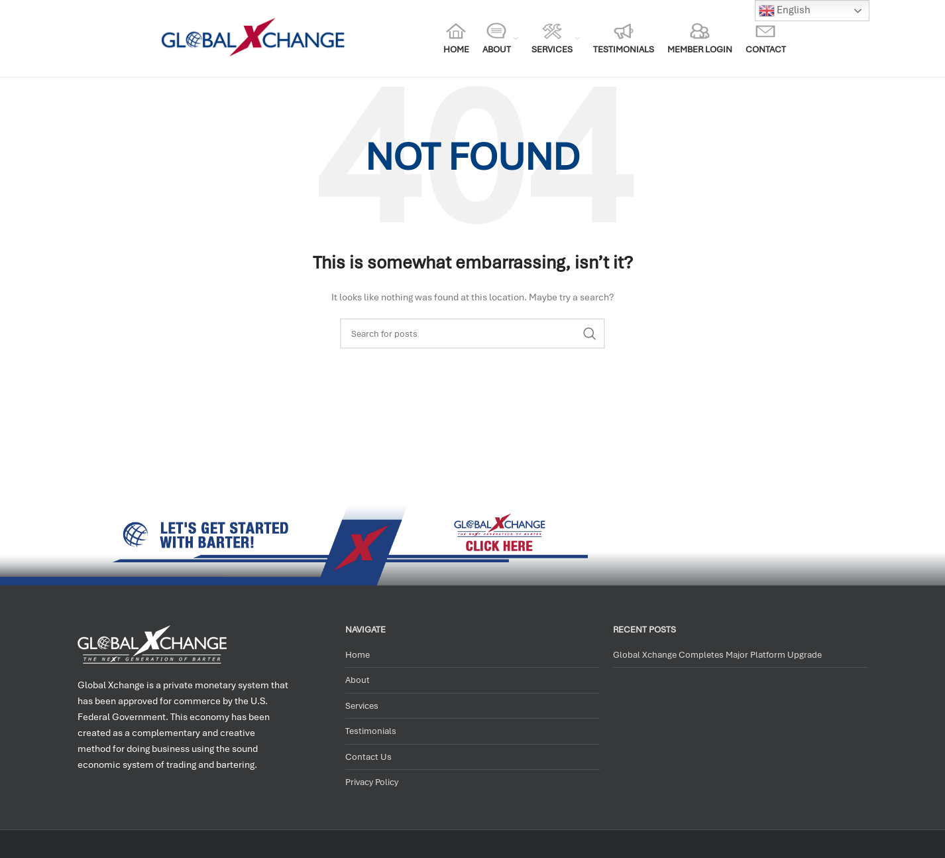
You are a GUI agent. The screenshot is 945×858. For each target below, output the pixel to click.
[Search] (472, 333)
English (784, 11)
